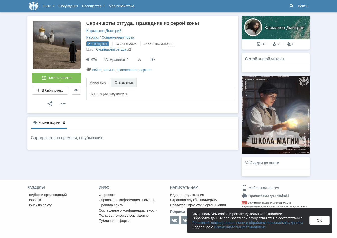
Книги (49, 6)
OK (319, 220)
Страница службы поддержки (193, 200)
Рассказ (92, 37)
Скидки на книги (264, 163)
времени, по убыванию (82, 138)
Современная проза (118, 37)
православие (127, 70)
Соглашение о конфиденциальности (128, 210)
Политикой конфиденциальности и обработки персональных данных (247, 223)
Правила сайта (111, 205)
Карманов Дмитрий (104, 31)
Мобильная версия (260, 188)
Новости (34, 200)
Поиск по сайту (39, 205)
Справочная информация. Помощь (127, 200)
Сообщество (93, 6)
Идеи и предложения (187, 195)
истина (109, 70)
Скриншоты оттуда (111, 49)
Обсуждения (68, 6)
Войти (302, 6)
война (96, 70)
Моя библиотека (121, 6)
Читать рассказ (56, 78)
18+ (244, 202)
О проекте (107, 195)
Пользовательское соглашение (124, 215)
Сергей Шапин (214, 205)
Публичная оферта (114, 221)
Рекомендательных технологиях (240, 227)
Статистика (124, 82)
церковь (145, 70)
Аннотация (98, 82)
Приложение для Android (265, 195)
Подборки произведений (47, 195)
